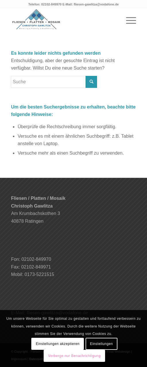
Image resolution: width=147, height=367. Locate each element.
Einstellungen (101, 344)
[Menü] (128, 19)
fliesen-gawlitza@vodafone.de (96, 4)
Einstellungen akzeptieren (58, 344)
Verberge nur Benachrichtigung (74, 356)
